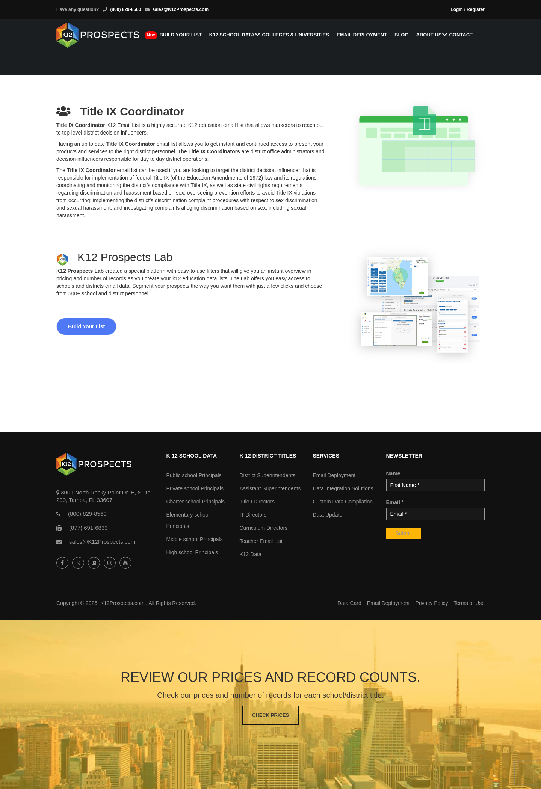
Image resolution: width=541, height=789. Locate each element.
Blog (401, 35)
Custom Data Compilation (343, 502)
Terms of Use (469, 603)
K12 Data (250, 554)
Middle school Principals (194, 539)
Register (476, 9)
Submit (404, 533)
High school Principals (192, 552)
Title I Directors (257, 502)
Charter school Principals (195, 502)
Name (393, 473)
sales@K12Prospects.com (180, 9)
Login (456, 9)
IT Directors (253, 515)
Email (395, 502)
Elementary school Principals (188, 520)
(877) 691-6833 (88, 527)
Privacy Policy (431, 603)
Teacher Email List (261, 541)
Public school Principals (194, 475)
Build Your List (86, 326)
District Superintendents (268, 475)
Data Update (328, 515)
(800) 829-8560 (125, 9)
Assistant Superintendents (270, 488)
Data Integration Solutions (343, 488)
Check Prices (270, 715)
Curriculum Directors (264, 528)
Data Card (349, 603)
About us (429, 35)
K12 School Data (232, 35)
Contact (461, 35)
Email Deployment (362, 35)
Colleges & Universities (295, 35)
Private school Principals (195, 488)
